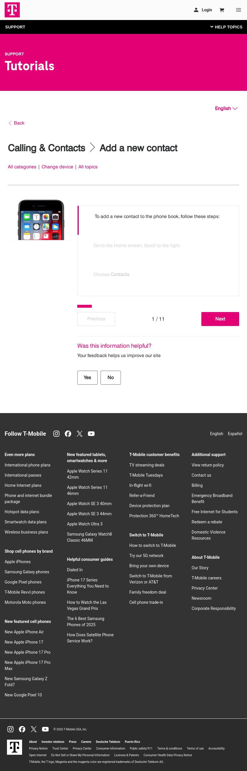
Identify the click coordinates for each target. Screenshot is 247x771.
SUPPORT (15, 27)
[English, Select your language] (226, 108)
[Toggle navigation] (225, 26)
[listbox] (158, 249)
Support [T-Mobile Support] (14, 54)
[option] (158, 220)
